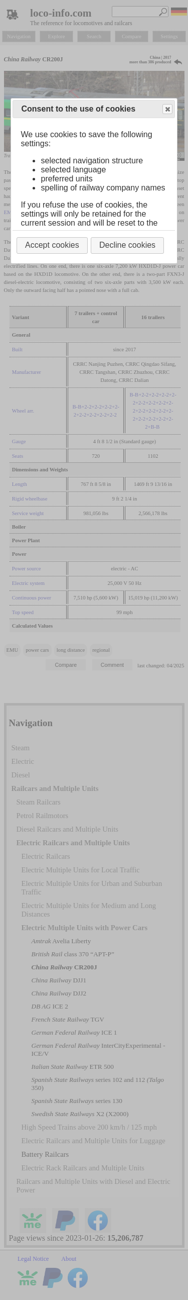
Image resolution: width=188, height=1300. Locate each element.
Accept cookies (52, 245)
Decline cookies (127, 245)
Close (166, 109)
